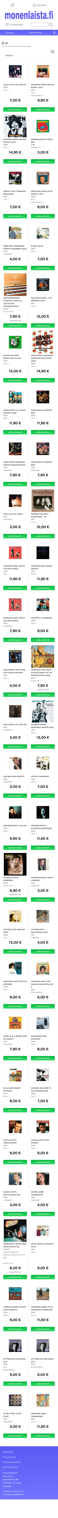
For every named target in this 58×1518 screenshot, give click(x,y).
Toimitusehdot (10, 1467)
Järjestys (8, 55)
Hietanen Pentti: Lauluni (15, 826)
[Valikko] (54, 32)
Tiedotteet (8, 1452)
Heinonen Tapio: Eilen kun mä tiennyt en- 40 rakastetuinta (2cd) (41, 672)
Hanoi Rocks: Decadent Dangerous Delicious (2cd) (42, 358)
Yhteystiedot (9, 1457)
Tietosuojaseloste (12, 1462)
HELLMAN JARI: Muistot (13, 776)
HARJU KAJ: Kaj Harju (13, 514)
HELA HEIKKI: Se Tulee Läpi (15, 724)
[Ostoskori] (39, 5)
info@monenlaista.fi (13, 1491)
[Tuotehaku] (39, 24)
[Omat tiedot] (12, 5)
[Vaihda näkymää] (52, 52)
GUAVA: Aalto (37, 246)
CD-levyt (12, 46)
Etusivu (10, 32)
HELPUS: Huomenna (40, 776)
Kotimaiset (21, 46)
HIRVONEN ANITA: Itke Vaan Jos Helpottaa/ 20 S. (42, 984)
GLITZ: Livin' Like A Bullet (15, 85)
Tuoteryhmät (35, 32)
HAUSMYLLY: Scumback (41, 618)
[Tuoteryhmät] (14, 24)
